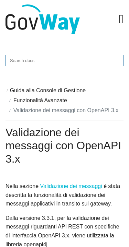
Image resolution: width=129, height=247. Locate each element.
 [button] (121, 19)
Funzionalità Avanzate (40, 100)
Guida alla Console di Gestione (48, 90)
